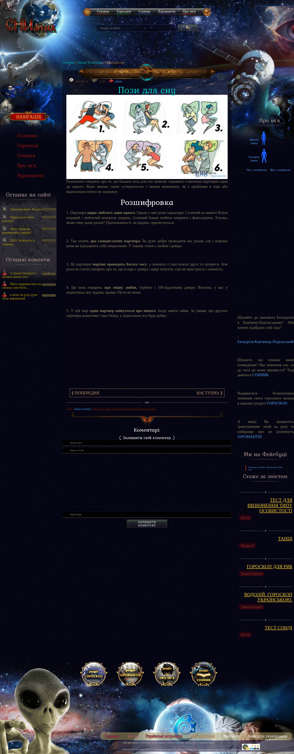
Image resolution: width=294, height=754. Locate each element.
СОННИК (260, 375)
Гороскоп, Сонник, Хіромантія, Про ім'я (265, 468)
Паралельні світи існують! (18, 219)
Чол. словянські (256, 169)
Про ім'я (189, 11)
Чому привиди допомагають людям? (17, 230)
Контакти (231, 736)
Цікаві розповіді (90, 62)
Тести (132, 736)
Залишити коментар (147, 524)
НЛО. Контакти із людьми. (18, 242)
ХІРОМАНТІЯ (249, 436)
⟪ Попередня (85, 393)
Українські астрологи (163, 736)
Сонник (144, 11)
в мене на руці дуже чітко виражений (20, 296)
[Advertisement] (28, 372)
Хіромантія (166, 11)
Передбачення (202, 736)
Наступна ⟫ (210, 393)
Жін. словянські (280, 169)
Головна (103, 11)
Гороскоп (124, 11)
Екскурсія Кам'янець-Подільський (265, 341)
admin (118, 81)
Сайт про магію (130, 742)
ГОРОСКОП (277, 403)
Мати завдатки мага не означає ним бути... (21, 285)
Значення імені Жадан (25, 209)
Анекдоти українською (267, 736)
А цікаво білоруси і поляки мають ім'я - (19, 275)
